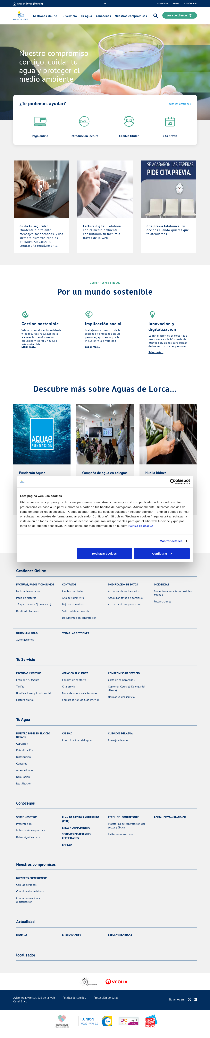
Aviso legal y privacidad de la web (34, 997)
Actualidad (162, 3)
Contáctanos (190, 3)
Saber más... (28, 347)
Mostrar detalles (171, 541)
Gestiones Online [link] (45, 16)
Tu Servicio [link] (69, 16)
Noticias (21, 935)
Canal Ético (20, 1001)
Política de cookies (74, 997)
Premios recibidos (120, 935)
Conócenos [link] (103, 16)
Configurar (105, 553)
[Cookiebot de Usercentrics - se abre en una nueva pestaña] (173, 482)
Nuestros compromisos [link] (131, 16)
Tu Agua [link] (86, 16)
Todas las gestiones (179, 104)
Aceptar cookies (162, 553)
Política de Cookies (141, 525)
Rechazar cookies (48, 553)
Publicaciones (71, 935)
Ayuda (176, 3)
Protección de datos (106, 997)
